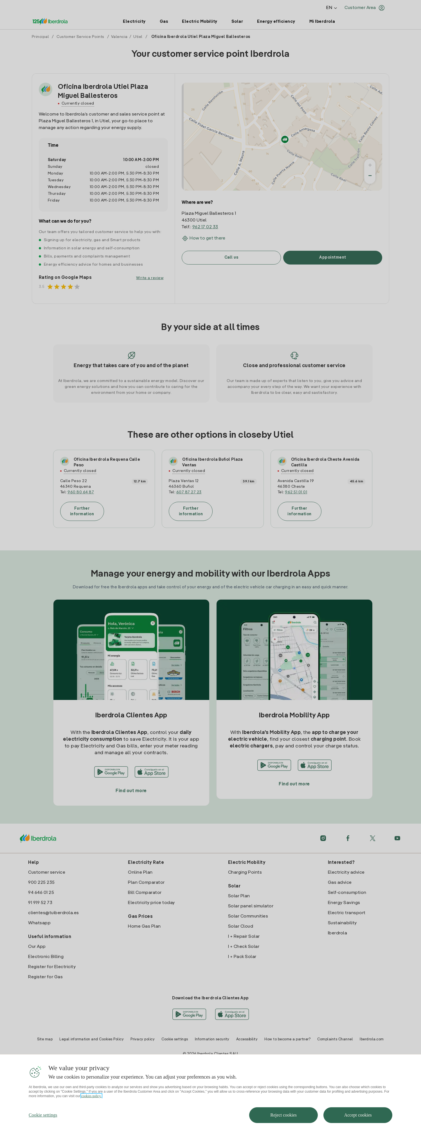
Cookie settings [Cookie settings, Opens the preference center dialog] (43, 1124)
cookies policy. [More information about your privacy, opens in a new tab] (91, 1106)
